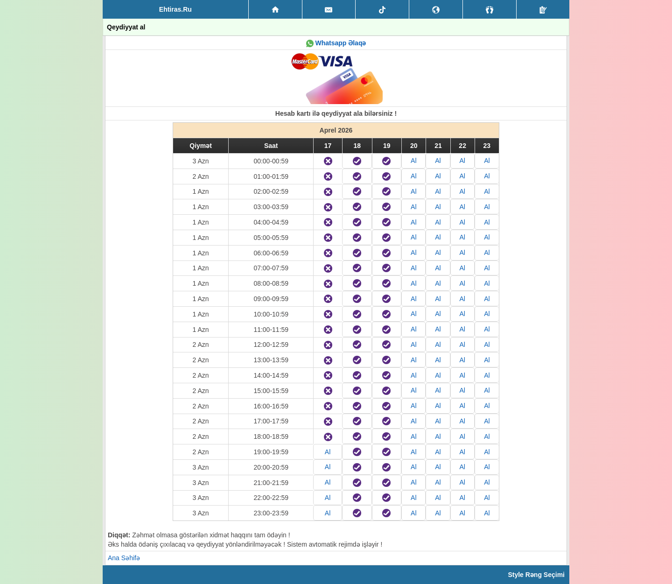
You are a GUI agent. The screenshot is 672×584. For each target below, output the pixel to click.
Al (413, 160)
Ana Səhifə (124, 558)
